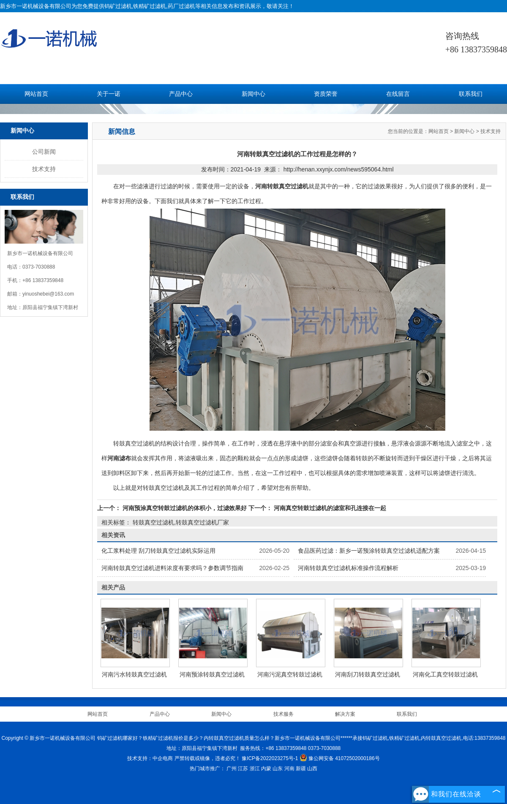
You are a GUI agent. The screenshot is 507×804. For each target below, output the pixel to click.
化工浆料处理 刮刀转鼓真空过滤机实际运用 (158, 550)
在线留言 (398, 94)
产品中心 (181, 94)
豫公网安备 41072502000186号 (340, 758)
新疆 (301, 768)
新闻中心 (253, 94)
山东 (278, 768)
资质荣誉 (326, 94)
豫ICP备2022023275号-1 (270, 758)
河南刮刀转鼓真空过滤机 (367, 674)
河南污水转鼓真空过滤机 (134, 674)
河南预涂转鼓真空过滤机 (212, 674)
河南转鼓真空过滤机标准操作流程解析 (348, 568)
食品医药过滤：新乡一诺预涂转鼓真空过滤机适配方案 (369, 550)
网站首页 (36, 94)
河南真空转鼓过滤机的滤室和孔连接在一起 (329, 508)
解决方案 (345, 714)
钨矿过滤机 (118, 6)
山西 (312, 768)
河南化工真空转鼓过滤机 (445, 674)
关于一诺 (108, 94)
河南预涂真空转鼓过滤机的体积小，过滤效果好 (184, 508)
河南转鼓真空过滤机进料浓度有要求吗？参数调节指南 (172, 568)
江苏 (243, 768)
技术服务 (283, 714)
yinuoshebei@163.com (48, 294)
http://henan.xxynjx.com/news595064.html (338, 169)
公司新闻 (44, 151)
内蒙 (266, 768)
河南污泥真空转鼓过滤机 (289, 674)
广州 (231, 768)
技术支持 (44, 169)
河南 (289, 768)
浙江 (255, 768)
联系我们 (470, 94)
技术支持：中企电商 (150, 758)
